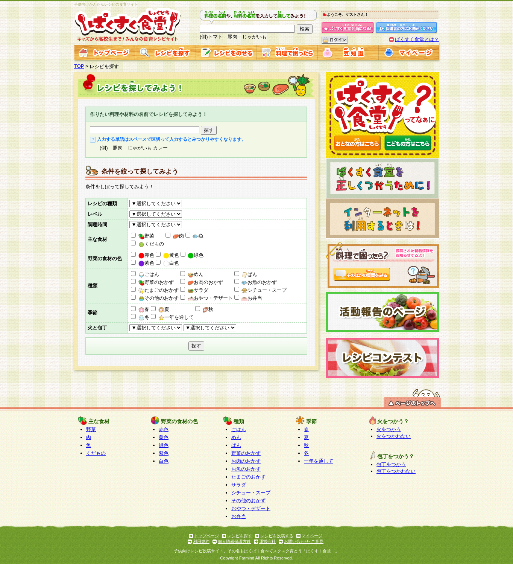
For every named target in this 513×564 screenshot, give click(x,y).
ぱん (249, 274)
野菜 (146, 236)
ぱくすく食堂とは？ (417, 39)
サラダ (198, 290)
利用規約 (201, 541)
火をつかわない (393, 436)
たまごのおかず (158, 290)
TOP (79, 66)
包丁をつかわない (396, 471)
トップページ (206, 536)
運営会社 (267, 541)
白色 (171, 263)
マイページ (312, 536)
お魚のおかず (259, 282)
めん (195, 274)
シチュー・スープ (264, 290)
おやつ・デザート (210, 298)
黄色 (171, 255)
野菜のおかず (156, 282)
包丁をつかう (391, 464)
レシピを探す (239, 536)
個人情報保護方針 (234, 541)
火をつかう (388, 429)
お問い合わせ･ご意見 (303, 541)
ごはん (148, 274)
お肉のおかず (205, 282)
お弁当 (251, 298)
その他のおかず (158, 298)
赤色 (146, 255)
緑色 (195, 255)
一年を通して (176, 317)
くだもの (151, 244)
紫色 (146, 263)
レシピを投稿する (276, 536)
